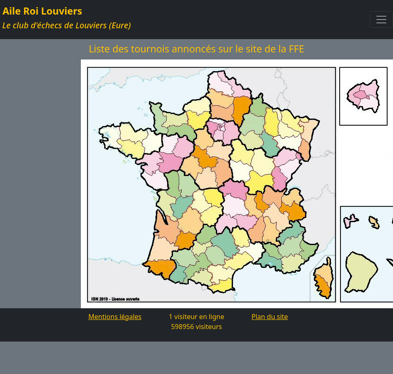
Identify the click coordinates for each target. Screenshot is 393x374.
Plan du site (270, 316)
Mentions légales (115, 316)
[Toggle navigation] (381, 19)
